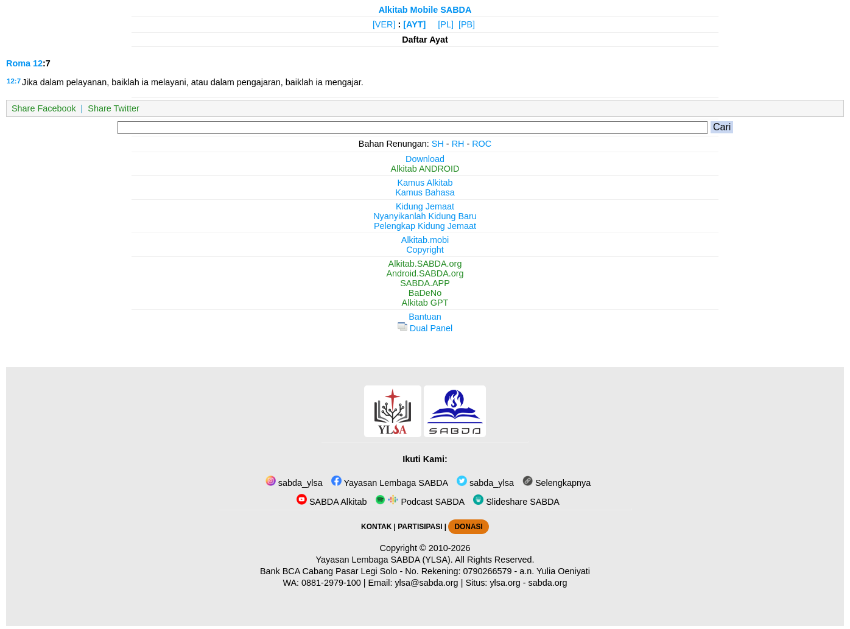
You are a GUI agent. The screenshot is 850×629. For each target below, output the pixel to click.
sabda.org (548, 583)
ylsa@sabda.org (426, 583)
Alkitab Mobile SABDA (425, 10)
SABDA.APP (425, 283)
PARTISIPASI (420, 526)
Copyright (425, 250)
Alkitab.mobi (425, 240)
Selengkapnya (556, 483)
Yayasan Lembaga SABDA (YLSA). (384, 559)
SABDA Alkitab (332, 502)
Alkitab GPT (425, 302)
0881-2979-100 (331, 583)
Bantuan (425, 317)
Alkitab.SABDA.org (425, 264)
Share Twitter (113, 108)
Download (425, 159)
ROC (481, 144)
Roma (18, 63)
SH (438, 144)
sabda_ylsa (294, 483)
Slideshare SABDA (516, 502)
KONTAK (376, 526)
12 (38, 63)
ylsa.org (505, 583)
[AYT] (414, 24)
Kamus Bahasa (425, 192)
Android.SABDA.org (424, 273)
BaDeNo (425, 293)
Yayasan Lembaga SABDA (389, 483)
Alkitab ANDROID (425, 169)
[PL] (446, 24)
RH (458, 144)
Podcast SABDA (420, 502)
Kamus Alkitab (424, 183)
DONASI (468, 526)
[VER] (384, 24)
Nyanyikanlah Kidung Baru (425, 216)
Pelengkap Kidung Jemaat (425, 226)
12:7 (14, 81)
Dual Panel (425, 328)
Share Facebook (44, 108)
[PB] (466, 24)
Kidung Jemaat (425, 206)
